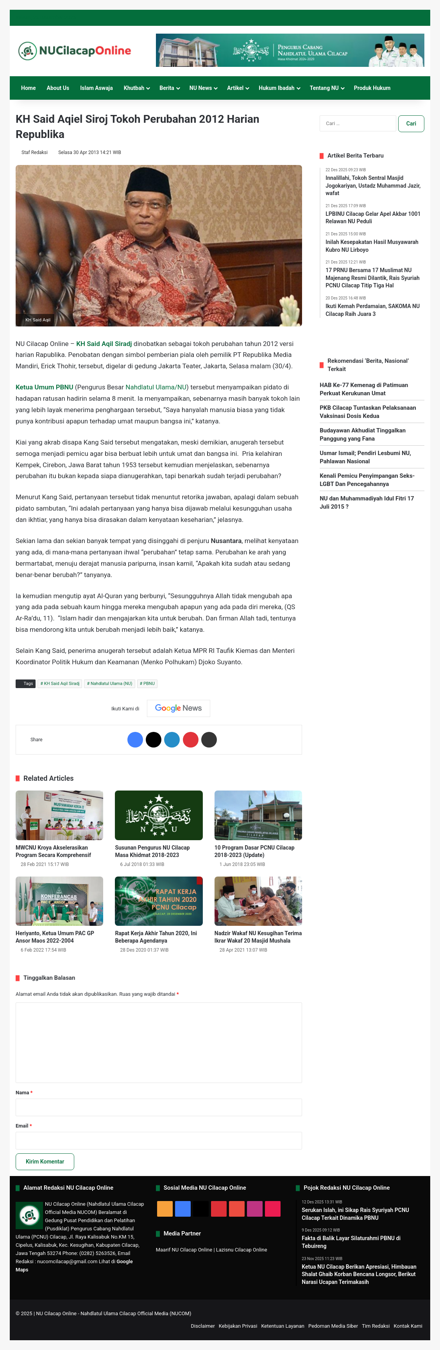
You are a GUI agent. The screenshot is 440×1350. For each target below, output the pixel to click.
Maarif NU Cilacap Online (184, 1250)
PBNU (149, 683)
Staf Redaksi (34, 152)
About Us (58, 88)
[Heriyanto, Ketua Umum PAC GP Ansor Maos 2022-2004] (59, 901)
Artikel (235, 88)
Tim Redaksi (376, 1326)
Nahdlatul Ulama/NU (155, 387)
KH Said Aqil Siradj (62, 683)
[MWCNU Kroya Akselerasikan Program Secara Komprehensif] (59, 815)
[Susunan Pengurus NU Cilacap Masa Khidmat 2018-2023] (158, 815)
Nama (24, 1092)
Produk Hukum (372, 88)
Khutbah (134, 88)
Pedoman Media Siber (333, 1326)
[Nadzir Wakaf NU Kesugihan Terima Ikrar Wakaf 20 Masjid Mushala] (258, 901)
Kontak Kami (407, 1326)
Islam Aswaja (96, 88)
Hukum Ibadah (276, 88)
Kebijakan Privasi (238, 1326)
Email (24, 1126)
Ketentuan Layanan (282, 1326)
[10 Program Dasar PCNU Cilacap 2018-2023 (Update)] (258, 815)
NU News (201, 88)
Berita (166, 88)
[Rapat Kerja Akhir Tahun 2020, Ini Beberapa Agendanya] (158, 901)
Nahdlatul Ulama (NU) (111, 683)
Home (28, 88)
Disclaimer (203, 1326)
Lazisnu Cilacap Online (241, 1250)
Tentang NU (324, 88)
